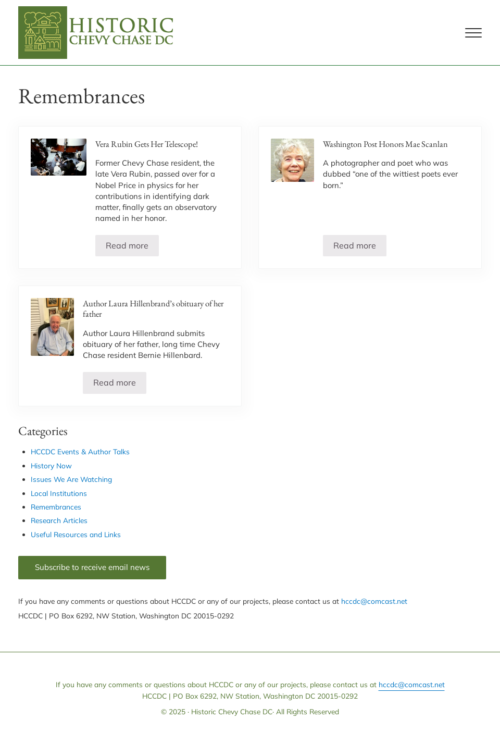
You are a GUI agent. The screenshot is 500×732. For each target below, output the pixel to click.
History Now (51, 465)
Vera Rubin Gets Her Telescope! (146, 144)
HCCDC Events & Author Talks (80, 451)
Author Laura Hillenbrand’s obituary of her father (153, 309)
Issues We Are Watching (71, 479)
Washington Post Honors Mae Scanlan (385, 144)
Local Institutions (59, 493)
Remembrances (56, 506)
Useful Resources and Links (76, 534)
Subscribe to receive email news (92, 567)
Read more (132, 247)
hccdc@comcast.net (374, 601)
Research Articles (59, 520)
